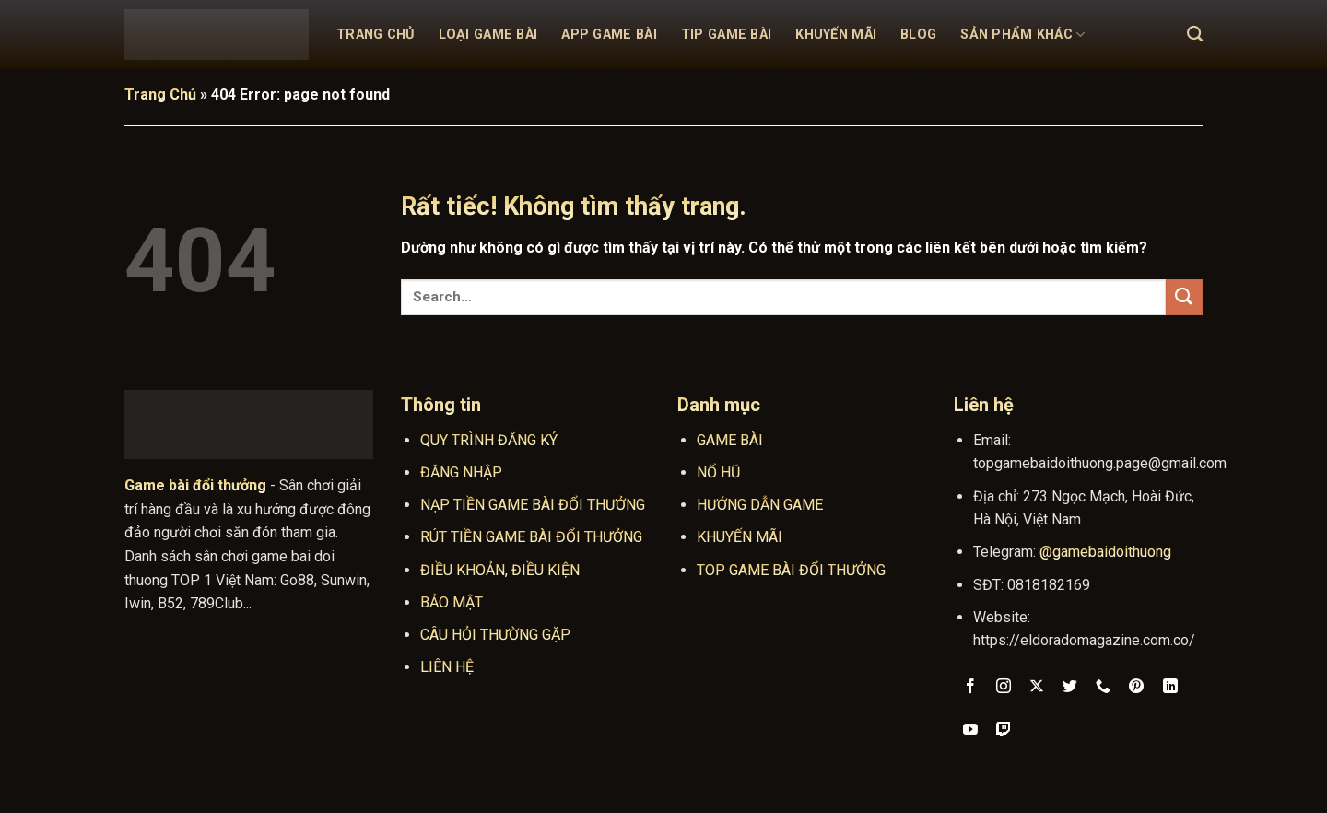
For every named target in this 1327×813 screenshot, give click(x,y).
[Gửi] (1184, 297)
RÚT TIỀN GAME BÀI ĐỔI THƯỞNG (531, 537)
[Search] (1195, 34)
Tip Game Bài (726, 34)
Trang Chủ (375, 34)
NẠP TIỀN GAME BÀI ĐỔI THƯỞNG (532, 504)
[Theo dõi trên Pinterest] (1136, 687)
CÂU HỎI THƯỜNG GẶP (495, 634)
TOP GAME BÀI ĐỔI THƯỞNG (791, 570)
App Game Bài (608, 34)
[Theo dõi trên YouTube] (971, 731)
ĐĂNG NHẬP (461, 472)
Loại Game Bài (488, 34)
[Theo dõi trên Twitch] (1004, 731)
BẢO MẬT (451, 602)
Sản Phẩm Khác (1022, 34)
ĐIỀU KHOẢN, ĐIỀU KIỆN (500, 570)
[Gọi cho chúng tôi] (1103, 687)
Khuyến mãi (835, 34)
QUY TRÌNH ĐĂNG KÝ (489, 440)
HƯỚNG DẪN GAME (760, 504)
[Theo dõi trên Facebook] (971, 687)
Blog (918, 34)
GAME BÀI (730, 440)
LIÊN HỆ (447, 667)
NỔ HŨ (718, 472)
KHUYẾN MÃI (739, 537)
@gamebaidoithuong (1105, 551)
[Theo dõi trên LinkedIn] (1170, 687)
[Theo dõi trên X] (1037, 687)
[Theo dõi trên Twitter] (1070, 687)
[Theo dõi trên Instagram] (1004, 687)
